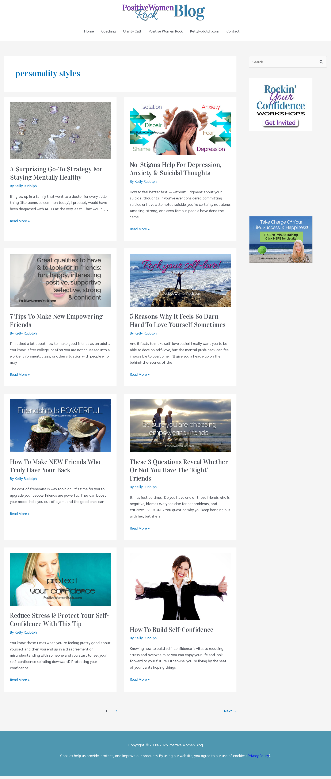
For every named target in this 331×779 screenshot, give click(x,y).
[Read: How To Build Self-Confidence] (180, 589)
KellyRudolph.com (205, 32)
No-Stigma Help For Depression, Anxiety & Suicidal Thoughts (177, 172)
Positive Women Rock (165, 32)
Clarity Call (131, 32)
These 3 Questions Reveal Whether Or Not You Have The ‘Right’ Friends (180, 473)
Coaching (107, 32)
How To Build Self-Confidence (173, 633)
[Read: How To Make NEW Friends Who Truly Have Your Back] (60, 428)
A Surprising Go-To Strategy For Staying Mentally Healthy (57, 176)
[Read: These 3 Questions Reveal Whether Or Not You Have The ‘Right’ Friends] (180, 428)
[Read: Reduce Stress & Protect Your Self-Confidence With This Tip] (60, 582)
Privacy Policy (258, 758)
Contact (235, 32)
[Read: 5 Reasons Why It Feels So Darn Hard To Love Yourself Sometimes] (180, 282)
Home (86, 32)
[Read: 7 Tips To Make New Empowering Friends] (60, 282)
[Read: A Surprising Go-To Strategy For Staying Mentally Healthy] (60, 133)
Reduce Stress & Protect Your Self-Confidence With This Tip (54, 623)
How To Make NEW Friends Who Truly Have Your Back (57, 469)
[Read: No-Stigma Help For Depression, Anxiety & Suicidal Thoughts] (180, 131)
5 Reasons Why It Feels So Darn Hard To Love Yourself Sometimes (179, 324)
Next (230, 713)
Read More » (20, 224)
